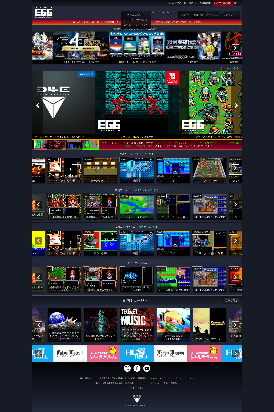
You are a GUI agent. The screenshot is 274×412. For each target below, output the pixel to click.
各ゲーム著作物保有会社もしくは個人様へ (116, 383)
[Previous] (38, 47)
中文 (132, 388)
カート (237, 3)
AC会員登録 (205, 3)
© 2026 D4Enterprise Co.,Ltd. (136, 405)
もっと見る (231, 300)
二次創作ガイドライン (159, 378)
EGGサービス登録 (222, 3)
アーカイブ (189, 378)
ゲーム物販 (195, 12)
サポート (177, 378)
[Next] (235, 47)
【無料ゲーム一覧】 (147, 226)
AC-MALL (134, 28)
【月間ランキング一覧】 (145, 190)
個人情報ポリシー (88, 378)
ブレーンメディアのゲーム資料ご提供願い (158, 383)
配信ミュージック (177, 12)
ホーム (135, 12)
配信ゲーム (158, 12)
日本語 (140, 388)
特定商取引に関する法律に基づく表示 (117, 378)
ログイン (193, 3)
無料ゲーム (210, 12)
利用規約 (142, 378)
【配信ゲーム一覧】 (143, 154)
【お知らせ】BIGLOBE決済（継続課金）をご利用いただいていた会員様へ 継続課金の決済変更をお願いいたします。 (137, 21)
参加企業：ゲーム (229, 12)
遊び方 (145, 12)
